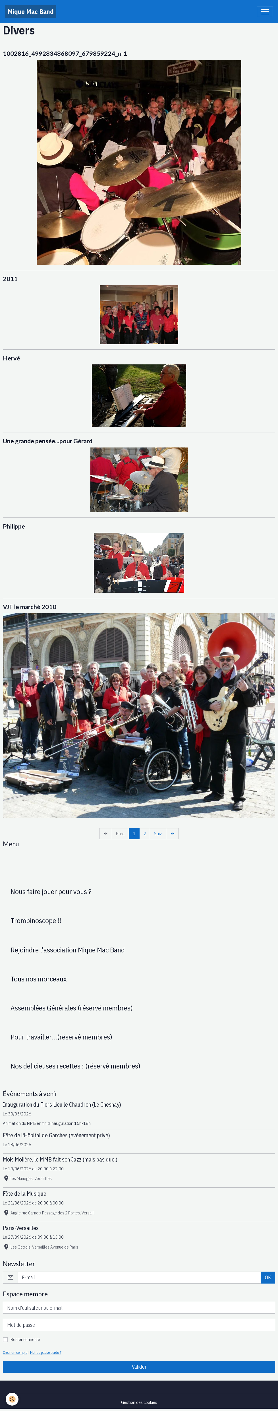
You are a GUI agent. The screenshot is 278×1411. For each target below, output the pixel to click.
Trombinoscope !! (36, 920)
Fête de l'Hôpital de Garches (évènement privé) (56, 1135)
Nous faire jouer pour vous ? (51, 891)
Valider (139, 1366)
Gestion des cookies (139, 1402)
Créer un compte (15, 1352)
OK (268, 1277)
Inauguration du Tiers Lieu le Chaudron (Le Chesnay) (62, 1104)
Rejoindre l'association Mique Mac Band (68, 950)
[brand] (30, 11)
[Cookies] (12, 1399)
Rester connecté (25, 1339)
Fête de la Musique (24, 1193)
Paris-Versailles (21, 1227)
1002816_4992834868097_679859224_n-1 (65, 53)
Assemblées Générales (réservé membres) (72, 1008)
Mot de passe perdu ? (45, 1352)
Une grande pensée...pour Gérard (47, 441)
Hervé (11, 358)
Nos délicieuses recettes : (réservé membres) (75, 1066)
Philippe (14, 526)
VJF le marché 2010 (29, 606)
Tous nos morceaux (39, 979)
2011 (10, 278)
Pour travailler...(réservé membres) (61, 1037)
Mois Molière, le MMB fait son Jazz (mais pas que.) (60, 1159)
